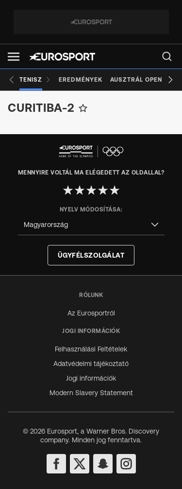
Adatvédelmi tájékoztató (91, 363)
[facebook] (56, 463)
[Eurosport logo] (62, 56)
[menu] (167, 56)
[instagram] (126, 463)
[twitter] (79, 463)
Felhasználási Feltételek (91, 349)
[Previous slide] (12, 80)
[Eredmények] (80, 79)
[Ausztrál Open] (136, 79)
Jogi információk (91, 378)
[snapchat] (103, 463)
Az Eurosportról (91, 313)
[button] (13, 56)
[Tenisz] (35, 79)
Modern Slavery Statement (91, 393)
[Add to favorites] (83, 108)
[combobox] (91, 224)
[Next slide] (170, 80)
